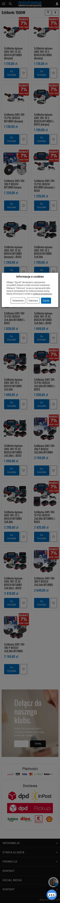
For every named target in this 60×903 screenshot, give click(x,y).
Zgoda (46, 300)
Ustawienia (18, 300)
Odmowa (33, 300)
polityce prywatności (42, 294)
